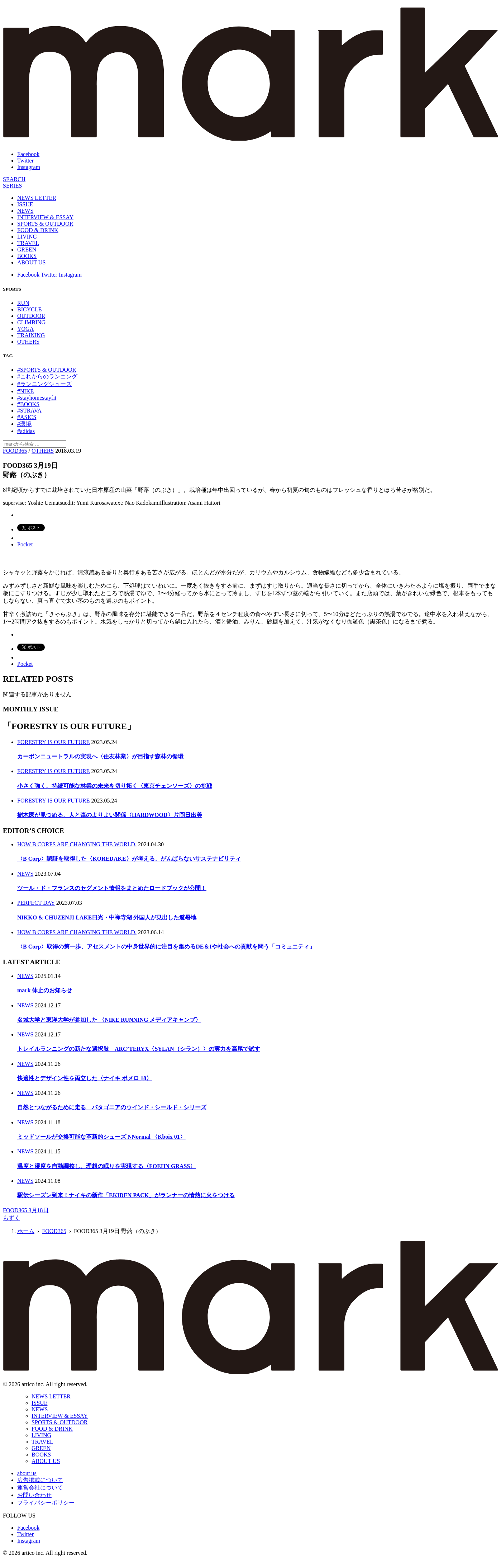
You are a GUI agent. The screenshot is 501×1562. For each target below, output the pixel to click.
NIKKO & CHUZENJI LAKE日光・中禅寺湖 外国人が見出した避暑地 (106, 917)
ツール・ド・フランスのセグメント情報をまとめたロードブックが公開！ (111, 888)
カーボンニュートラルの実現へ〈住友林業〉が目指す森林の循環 (100, 756)
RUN (23, 303)
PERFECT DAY (36, 903)
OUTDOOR (31, 316)
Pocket (25, 544)
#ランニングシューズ (44, 384)
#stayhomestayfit (36, 398)
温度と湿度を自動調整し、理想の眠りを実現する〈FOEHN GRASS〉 (106, 1166)
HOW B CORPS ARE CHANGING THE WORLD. (77, 844)
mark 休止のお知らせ (44, 990)
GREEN (26, 249)
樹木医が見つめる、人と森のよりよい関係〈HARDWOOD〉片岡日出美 (109, 815)
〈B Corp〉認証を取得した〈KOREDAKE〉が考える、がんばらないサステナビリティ (129, 859)
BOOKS (27, 256)
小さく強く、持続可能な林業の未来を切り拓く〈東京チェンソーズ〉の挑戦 (114, 786)
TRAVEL (28, 243)
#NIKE (25, 391)
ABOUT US (31, 262)
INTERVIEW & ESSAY (45, 217)
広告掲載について (40, 1480)
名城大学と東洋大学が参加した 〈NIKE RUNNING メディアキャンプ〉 (109, 1020)
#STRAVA (29, 411)
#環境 (24, 424)
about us (27, 1473)
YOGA (25, 329)
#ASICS (26, 417)
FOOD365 (15, 451)
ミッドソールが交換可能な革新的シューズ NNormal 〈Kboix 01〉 (101, 1137)
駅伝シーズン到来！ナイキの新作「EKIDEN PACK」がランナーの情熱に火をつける (126, 1195)
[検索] (14, 179)
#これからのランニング (47, 376)
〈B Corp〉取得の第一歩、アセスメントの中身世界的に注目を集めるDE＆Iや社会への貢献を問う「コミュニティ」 (166, 947)
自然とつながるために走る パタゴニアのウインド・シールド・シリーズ (111, 1107)
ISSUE (25, 204)
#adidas (26, 431)
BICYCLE (29, 309)
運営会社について (40, 1488)
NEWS (25, 211)
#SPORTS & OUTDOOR (46, 370)
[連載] (12, 186)
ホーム (25, 1231)
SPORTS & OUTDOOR (45, 224)
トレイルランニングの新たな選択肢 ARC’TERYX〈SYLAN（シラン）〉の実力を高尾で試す (138, 1049)
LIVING (27, 237)
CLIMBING (31, 322)
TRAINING (31, 335)
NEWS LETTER (36, 198)
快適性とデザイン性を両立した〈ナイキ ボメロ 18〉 (84, 1078)
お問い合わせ (34, 1495)
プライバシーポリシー (46, 1503)
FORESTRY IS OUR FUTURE (53, 742)
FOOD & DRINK (37, 230)
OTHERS (28, 342)
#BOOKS (28, 404)
